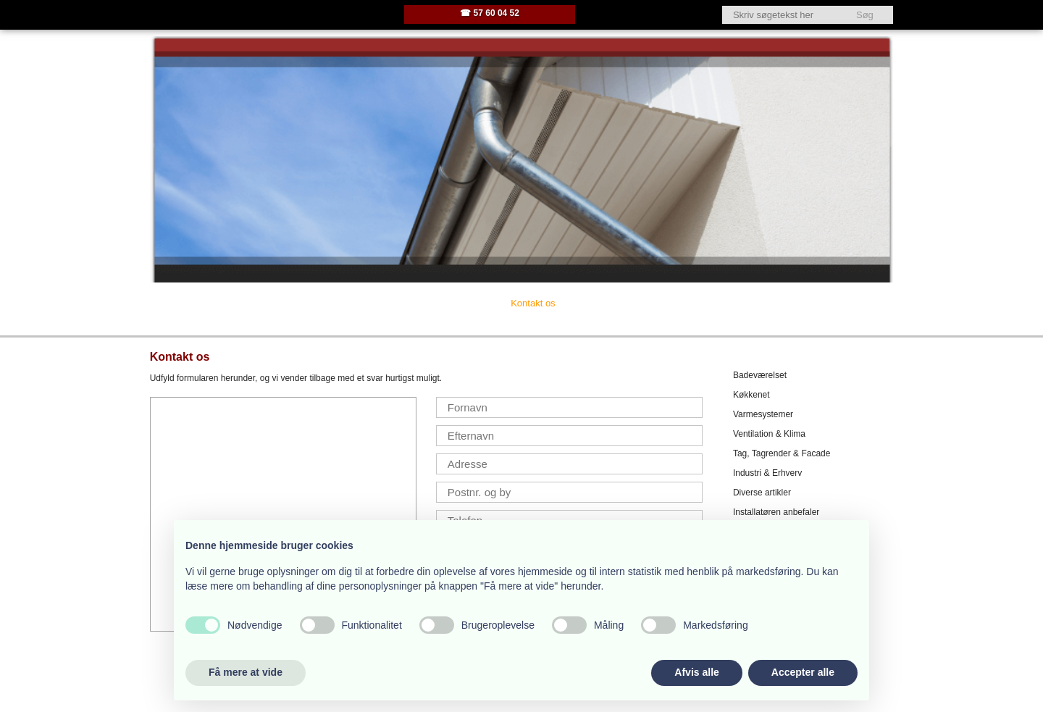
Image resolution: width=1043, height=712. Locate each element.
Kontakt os (533, 303)
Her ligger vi (447, 303)
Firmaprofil (280, 303)
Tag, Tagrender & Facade (782, 453)
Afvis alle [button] (696, 672)
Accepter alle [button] (802, 672)
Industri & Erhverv (767, 473)
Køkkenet (751, 395)
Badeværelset (760, 375)
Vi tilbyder (361, 303)
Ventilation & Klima (769, 434)
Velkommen (194, 303)
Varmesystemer (763, 414)
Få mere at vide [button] (245, 672)
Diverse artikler (762, 492)
